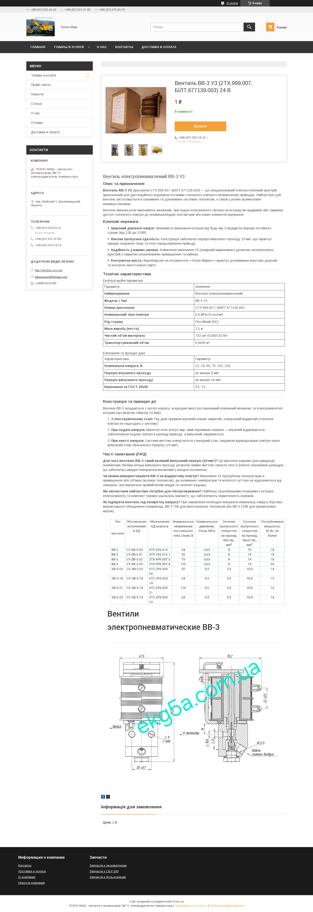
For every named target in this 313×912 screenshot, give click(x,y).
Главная (37, 47)
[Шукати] (249, 27)
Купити (200, 126)
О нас (102, 47)
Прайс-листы (41, 85)
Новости (37, 94)
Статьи (36, 104)
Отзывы (37, 122)
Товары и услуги (69, 47)
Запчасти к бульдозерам (108, 877)
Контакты (124, 47)
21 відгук (232, 3)
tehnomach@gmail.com (51, 277)
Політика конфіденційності (226, 905)
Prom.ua (178, 901)
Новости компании (31, 883)
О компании (26, 877)
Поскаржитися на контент (190, 905)
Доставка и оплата (158, 47)
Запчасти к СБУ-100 (104, 871)
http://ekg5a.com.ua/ (49, 270)
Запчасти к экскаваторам (108, 865)
